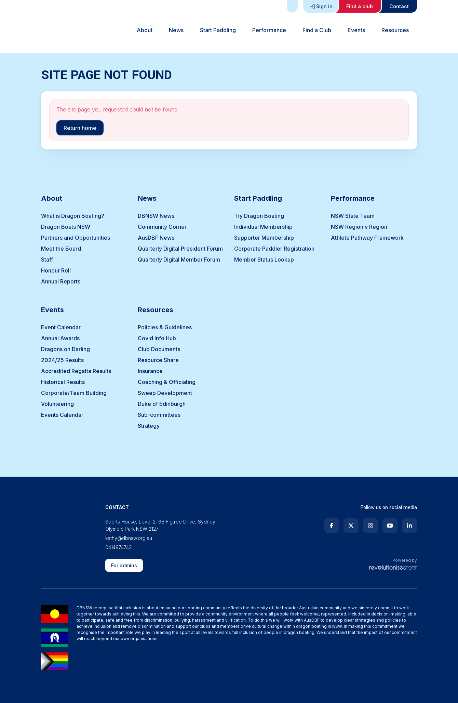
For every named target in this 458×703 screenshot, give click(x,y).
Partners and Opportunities (75, 237)
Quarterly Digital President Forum (180, 248)
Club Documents (159, 349)
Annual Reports (60, 281)
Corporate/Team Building (74, 392)
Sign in (321, 6)
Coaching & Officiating (167, 382)
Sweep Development (165, 392)
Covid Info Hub (157, 338)
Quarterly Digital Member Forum (179, 259)
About (144, 30)
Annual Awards (60, 338)
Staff (47, 259)
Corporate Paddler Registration (274, 248)
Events (356, 30)
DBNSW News (156, 215)
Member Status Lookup (264, 259)
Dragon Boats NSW (65, 226)
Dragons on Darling (65, 349)
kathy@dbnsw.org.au (128, 538)
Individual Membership (263, 226)
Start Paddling (218, 30)
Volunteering (57, 403)
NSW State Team (353, 215)
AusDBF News (156, 237)
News (176, 30)
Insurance (150, 371)
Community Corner (162, 226)
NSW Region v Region (359, 226)
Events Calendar (62, 414)
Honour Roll (56, 270)
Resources (395, 30)
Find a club (359, 6)
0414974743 (118, 547)
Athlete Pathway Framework (367, 237)
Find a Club (316, 30)
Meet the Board (61, 248)
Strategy (149, 425)
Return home (80, 127)
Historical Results (63, 382)
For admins (124, 565)
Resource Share (158, 360)
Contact (399, 6)
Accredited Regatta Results (76, 371)
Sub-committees (159, 414)
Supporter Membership (264, 237)
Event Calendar (61, 327)
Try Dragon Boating (259, 215)
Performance (269, 30)
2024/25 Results (62, 360)
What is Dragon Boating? (72, 215)
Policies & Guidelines (165, 327)
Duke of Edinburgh (162, 403)
